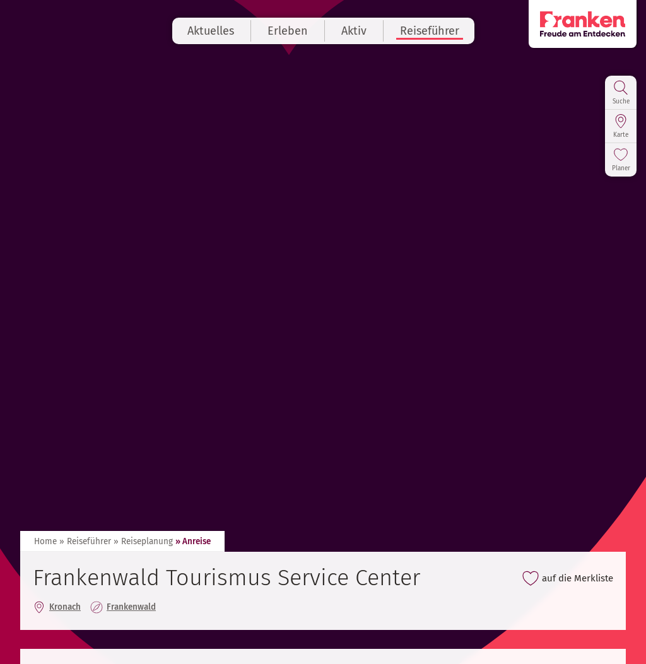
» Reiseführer (85, 541)
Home (45, 541)
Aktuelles (210, 31)
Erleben (287, 31)
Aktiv (354, 31)
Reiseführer (429, 31)
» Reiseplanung (143, 541)
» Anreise (193, 541)
